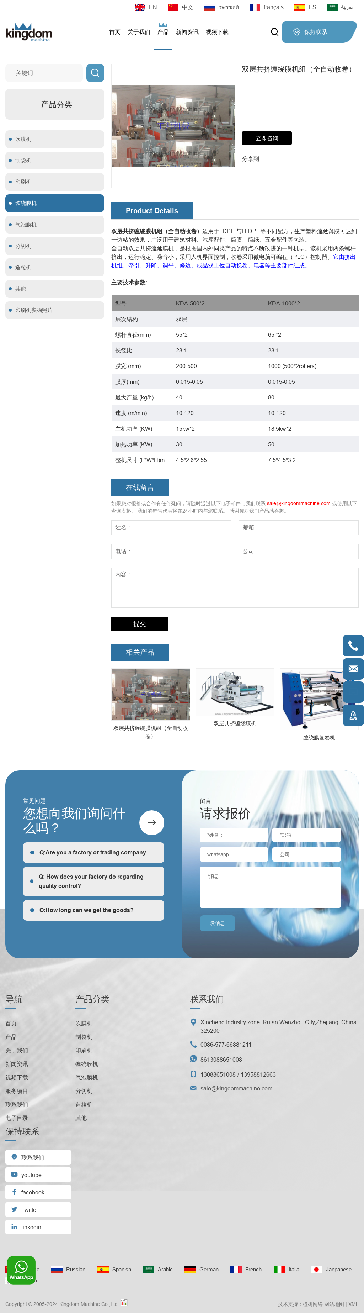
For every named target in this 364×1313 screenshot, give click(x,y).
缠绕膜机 (26, 203)
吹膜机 (23, 139)
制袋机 (23, 160)
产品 (163, 31)
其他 (20, 289)
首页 (115, 31)
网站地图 (334, 1304)
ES (305, 7)
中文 (180, 7)
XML (353, 1304)
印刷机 (23, 182)
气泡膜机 (26, 224)
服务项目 (16, 1091)
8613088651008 (221, 1059)
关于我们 (139, 31)
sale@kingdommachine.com (299, 503)
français (267, 7)
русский (221, 7)
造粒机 (23, 267)
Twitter (24, 1209)
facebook (27, 1192)
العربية (340, 7)
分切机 (23, 246)
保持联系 (310, 32)
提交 (139, 623)
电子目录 (16, 1118)
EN (146, 7)
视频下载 (217, 31)
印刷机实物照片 (34, 310)
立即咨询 (267, 138)
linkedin (26, 1226)
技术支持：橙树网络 (300, 1304)
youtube (26, 1174)
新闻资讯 (187, 31)
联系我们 (16, 1104)
